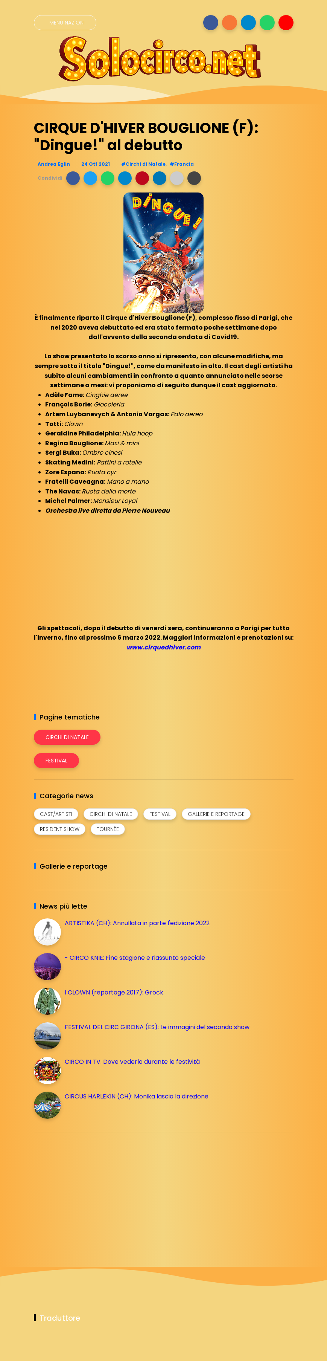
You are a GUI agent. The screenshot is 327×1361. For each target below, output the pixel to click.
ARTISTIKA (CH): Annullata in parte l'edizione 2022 (137, 923)
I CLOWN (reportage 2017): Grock (114, 992)
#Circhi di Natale (143, 164)
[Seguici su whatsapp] (267, 22)
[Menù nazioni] (65, 22)
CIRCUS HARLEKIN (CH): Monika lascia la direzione (136, 1096)
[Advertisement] (90, 1191)
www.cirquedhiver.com (163, 647)
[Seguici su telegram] (248, 22)
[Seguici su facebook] (210, 22)
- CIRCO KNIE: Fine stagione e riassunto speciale (135, 957)
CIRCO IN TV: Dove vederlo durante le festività (132, 1061)
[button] (73, 178)
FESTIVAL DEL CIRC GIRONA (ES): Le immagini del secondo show (157, 1027)
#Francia (182, 164)
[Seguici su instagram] (229, 22)
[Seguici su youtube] (286, 22)
